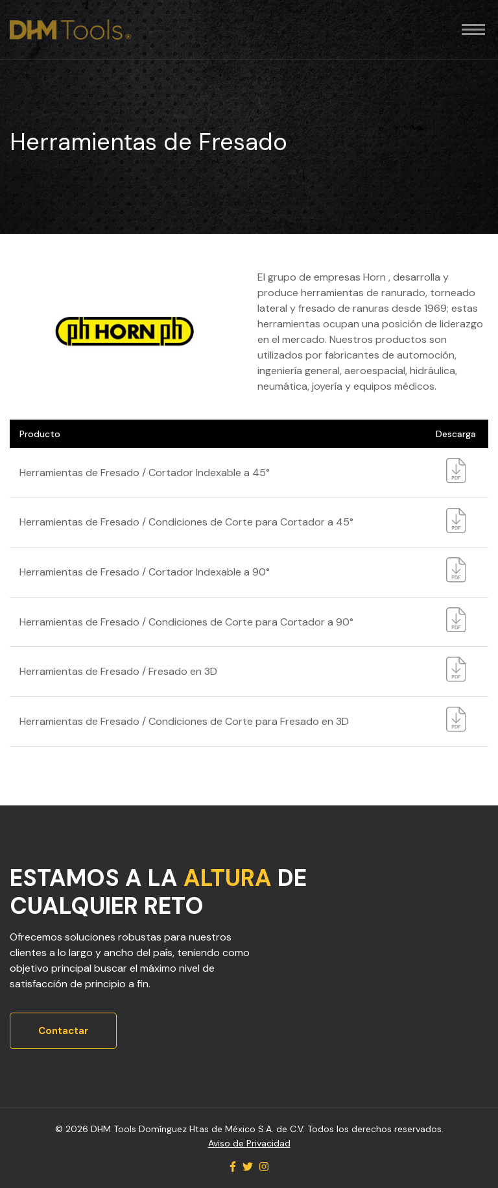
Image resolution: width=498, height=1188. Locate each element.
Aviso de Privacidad (249, 1143)
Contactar (63, 1030)
